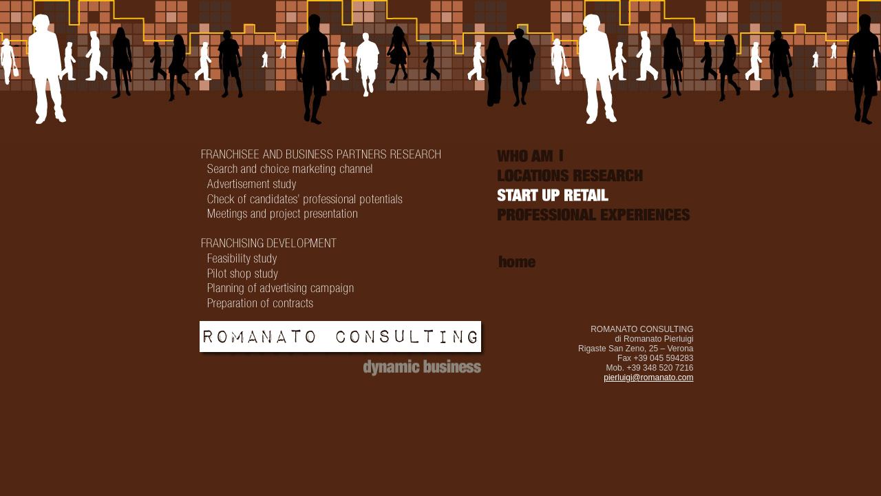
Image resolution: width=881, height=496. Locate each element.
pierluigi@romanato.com (648, 377)
